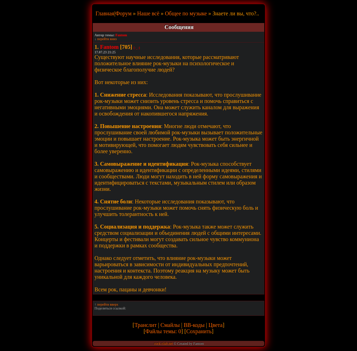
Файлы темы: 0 (163, 331)
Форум (123, 13)
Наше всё (148, 13)
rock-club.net (163, 343)
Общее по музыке (186, 13)
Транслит (146, 325)
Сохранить (199, 331)
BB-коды (194, 325)
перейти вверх (108, 304)
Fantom (121, 35)
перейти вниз (107, 39)
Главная (105, 13)
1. (96, 47)
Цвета (215, 325)
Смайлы (170, 325)
